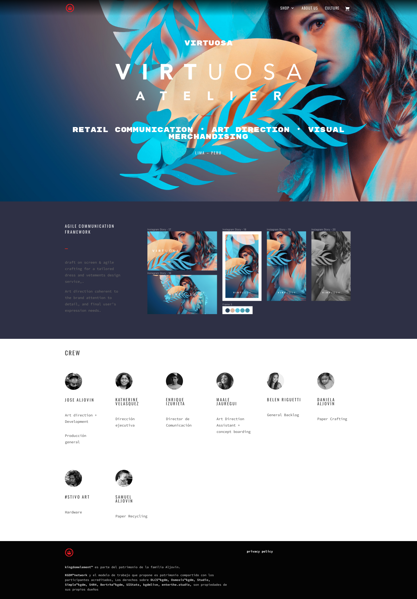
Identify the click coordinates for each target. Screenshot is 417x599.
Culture (332, 8)
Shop (284, 8)
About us (310, 8)
